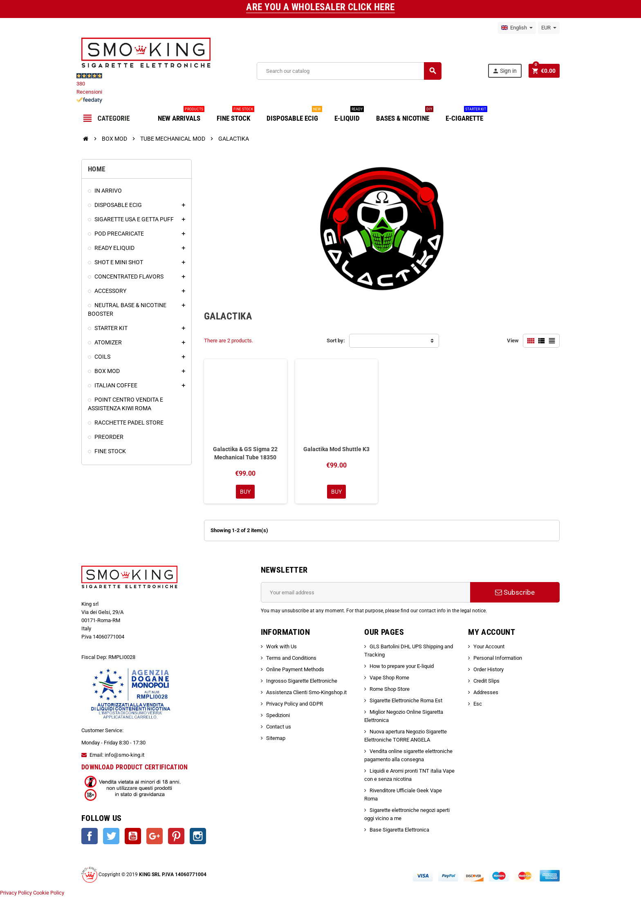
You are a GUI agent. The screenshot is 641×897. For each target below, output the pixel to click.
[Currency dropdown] (549, 28)
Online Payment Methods (295, 669)
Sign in (504, 70)
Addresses (485, 692)
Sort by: (336, 340)
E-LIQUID (349, 115)
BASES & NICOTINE (404, 115)
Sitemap (275, 738)
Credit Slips (486, 681)
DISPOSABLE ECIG (294, 115)
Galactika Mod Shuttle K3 (336, 449)
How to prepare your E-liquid (402, 666)
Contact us (278, 727)
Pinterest (176, 836)
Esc (477, 704)
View (513, 340)
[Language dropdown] (517, 28)
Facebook (89, 836)
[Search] (349, 71)
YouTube (133, 836)
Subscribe (515, 592)
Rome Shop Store (390, 689)
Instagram (198, 836)
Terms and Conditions (291, 658)
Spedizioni (278, 715)
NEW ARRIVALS (181, 115)
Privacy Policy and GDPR (294, 704)
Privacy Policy (16, 893)
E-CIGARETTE (466, 115)
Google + (154, 836)
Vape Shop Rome (389, 677)
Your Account (488, 646)
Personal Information (497, 658)
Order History (488, 669)
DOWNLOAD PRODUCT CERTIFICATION (134, 767)
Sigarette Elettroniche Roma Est (406, 700)
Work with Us (281, 646)
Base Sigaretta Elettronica (399, 830)
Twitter (111, 836)
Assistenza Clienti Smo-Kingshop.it (306, 692)
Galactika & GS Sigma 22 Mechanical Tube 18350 (245, 453)
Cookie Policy (48, 893)
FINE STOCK (235, 115)
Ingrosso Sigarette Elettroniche (301, 681)
